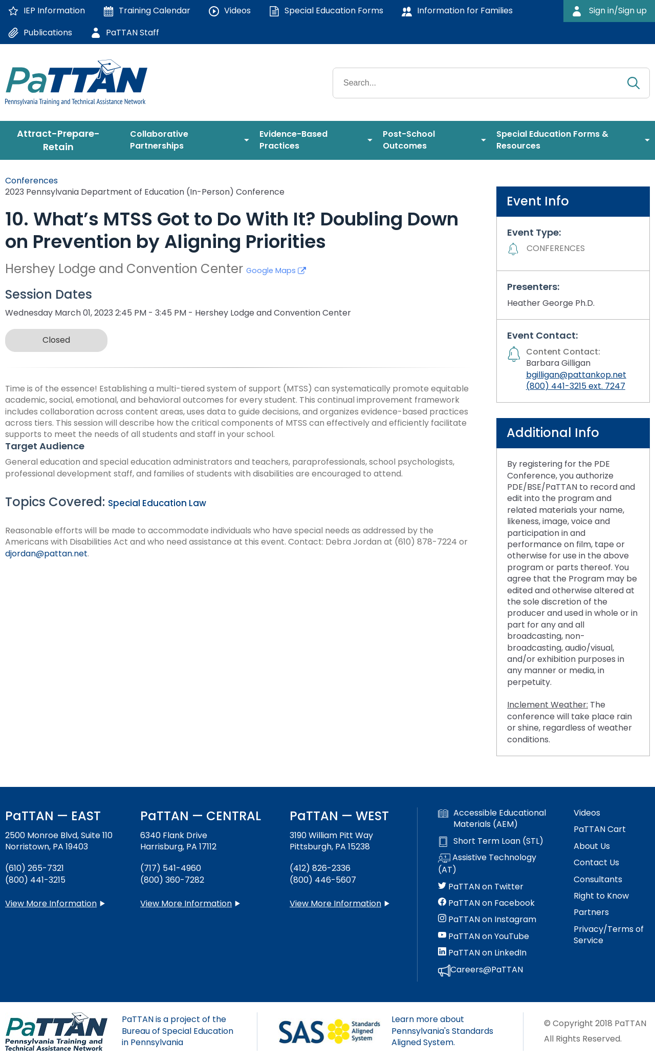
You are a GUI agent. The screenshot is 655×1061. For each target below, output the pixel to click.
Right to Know (601, 896)
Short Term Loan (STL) (490, 841)
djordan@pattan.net (46, 553)
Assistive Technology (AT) (487, 864)
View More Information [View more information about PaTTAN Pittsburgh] (335, 903)
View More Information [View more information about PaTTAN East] (51, 903)
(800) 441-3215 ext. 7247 (575, 386)
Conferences (31, 180)
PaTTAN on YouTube (483, 936)
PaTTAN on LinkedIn (482, 953)
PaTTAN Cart (600, 829)
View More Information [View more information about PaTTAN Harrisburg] (186, 903)
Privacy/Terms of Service (609, 935)
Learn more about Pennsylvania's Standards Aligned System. (442, 1030)
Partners (591, 912)
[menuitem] (62, 140)
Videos (587, 813)
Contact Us (596, 862)
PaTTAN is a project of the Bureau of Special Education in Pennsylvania (177, 1030)
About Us (592, 846)
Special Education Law (157, 503)
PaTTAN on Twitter (480, 886)
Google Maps (276, 270)
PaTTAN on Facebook (486, 903)
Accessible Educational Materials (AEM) (492, 818)
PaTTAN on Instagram (487, 919)
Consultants (598, 879)
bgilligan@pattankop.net (576, 375)
